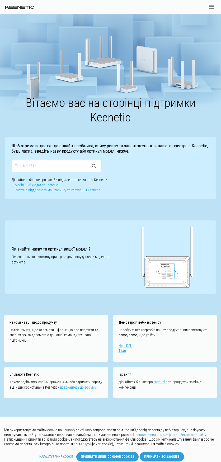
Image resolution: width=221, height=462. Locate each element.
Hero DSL (125, 345)
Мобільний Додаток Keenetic (36, 185)
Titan (122, 350)
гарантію (160, 382)
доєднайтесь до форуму (78, 387)
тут (28, 330)
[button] (211, 7)
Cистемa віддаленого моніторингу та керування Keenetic (57, 190)
